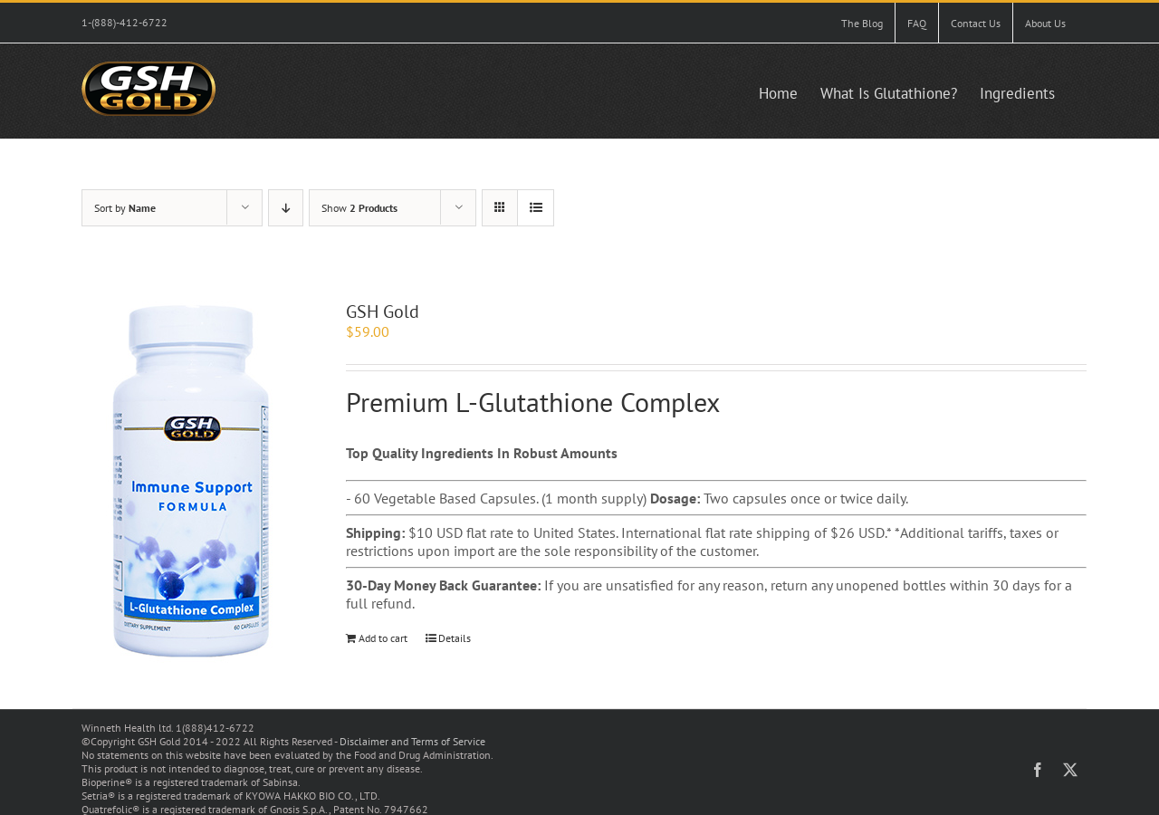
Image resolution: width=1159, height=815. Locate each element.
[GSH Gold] (189, 482)
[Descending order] (285, 207)
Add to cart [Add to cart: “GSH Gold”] (383, 638)
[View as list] (535, 207)
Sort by (125, 208)
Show (359, 208)
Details (454, 638)
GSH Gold (382, 311)
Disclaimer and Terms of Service (412, 741)
